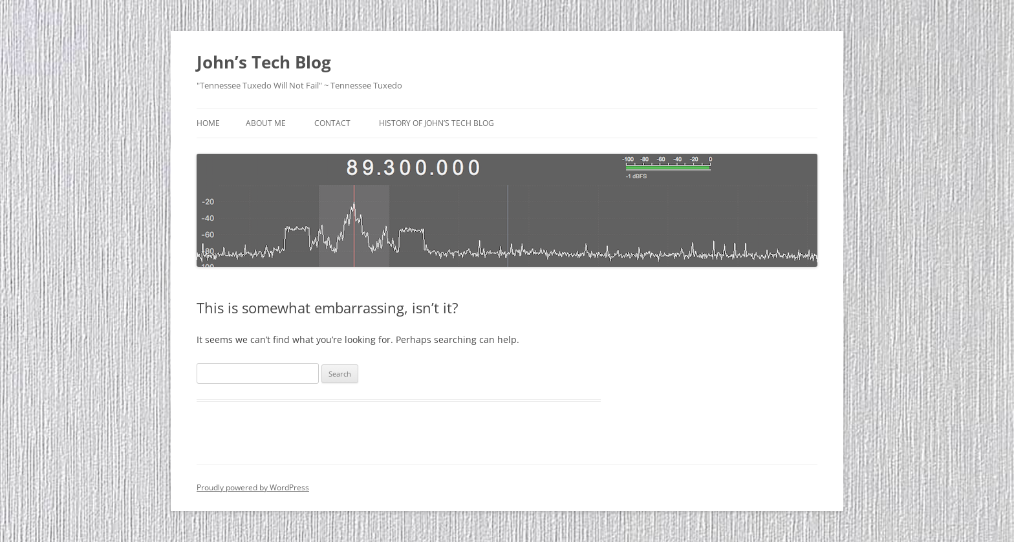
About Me (266, 123)
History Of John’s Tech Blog (436, 123)
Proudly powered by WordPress (253, 487)
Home (208, 123)
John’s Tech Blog (264, 62)
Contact (332, 123)
